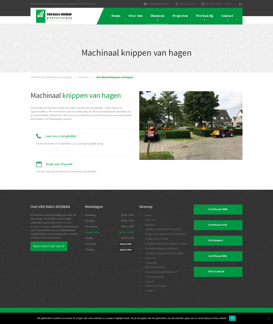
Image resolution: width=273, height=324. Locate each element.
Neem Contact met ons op (49, 246)
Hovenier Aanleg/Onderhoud (161, 272)
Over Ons (136, 16)
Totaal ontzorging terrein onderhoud (165, 234)
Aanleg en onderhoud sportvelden (164, 253)
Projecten (180, 16)
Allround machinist (155, 267)
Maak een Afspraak (155, 285)
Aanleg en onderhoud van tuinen (163, 229)
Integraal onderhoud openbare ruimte (166, 243)
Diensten (157, 16)
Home (116, 16)
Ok (232, 318)
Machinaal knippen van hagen (161, 248)
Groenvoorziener (154, 276)
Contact (227, 16)
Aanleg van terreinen (156, 238)
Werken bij (204, 16)
